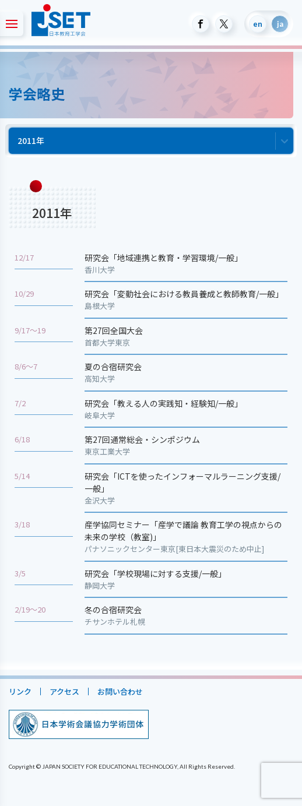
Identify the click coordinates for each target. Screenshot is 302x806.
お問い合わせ (120, 691)
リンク (20, 691)
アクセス (64, 691)
